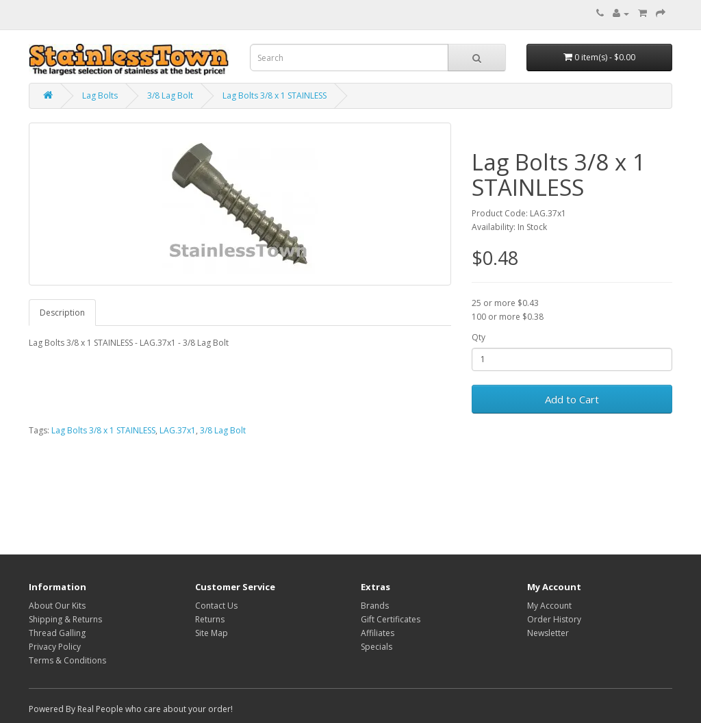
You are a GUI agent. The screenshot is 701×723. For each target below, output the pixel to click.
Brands (375, 605)
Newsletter (548, 633)
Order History (554, 619)
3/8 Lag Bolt (170, 95)
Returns (210, 619)
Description (62, 312)
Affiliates (377, 633)
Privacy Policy (55, 646)
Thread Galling (57, 633)
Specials (376, 646)
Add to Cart (572, 399)
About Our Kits (57, 605)
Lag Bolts (100, 95)
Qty (478, 337)
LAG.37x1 (178, 430)
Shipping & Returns (65, 619)
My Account (549, 605)
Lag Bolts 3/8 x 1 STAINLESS (274, 95)
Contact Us (216, 605)
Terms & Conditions (67, 660)
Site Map (211, 633)
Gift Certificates (390, 619)
